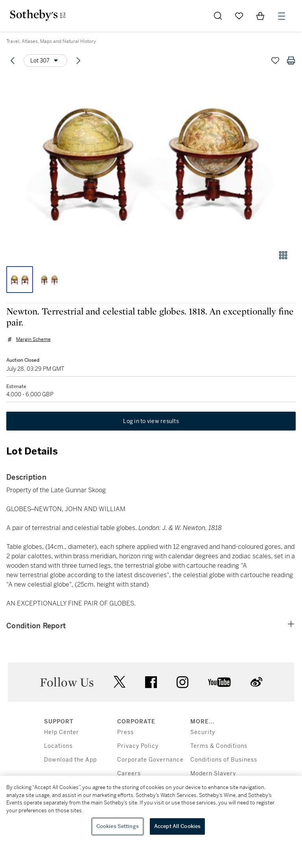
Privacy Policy (137, 746)
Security (202, 732)
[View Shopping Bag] (260, 16)
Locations (58, 746)
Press (125, 732)
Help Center (61, 732)
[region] (151, 808)
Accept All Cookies (177, 826)
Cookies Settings (117, 826)
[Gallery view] (283, 255)
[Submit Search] (218, 16)
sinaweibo (256, 682)
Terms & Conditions (218, 746)
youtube (219, 682)
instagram (182, 682)
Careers (129, 773)
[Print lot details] (291, 60)
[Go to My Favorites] (239, 16)
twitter (119, 682)
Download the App (70, 759)
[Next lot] (78, 60)
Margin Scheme (33, 339)
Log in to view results (151, 421)
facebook (151, 682)
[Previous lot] (12, 60)
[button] (151, 158)
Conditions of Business (223, 759)
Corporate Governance (150, 759)
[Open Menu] (281, 16)
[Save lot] (275, 60)
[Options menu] (45, 60)
